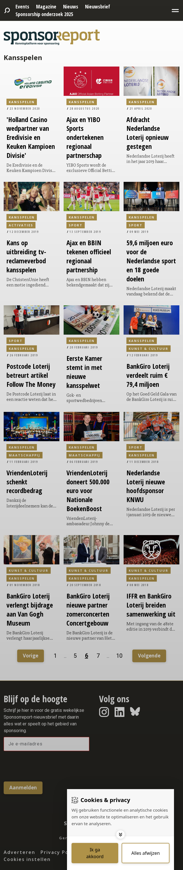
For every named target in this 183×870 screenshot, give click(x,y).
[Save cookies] (95, 853)
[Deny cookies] (145, 853)
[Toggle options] (120, 834)
